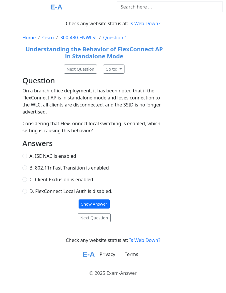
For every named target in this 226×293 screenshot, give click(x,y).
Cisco (48, 37)
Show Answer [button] (94, 204)
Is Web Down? (144, 23)
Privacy (107, 254)
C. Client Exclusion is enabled (61, 179)
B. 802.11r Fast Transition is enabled (69, 168)
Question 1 (115, 37)
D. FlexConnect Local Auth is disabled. (70, 191)
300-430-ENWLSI (78, 37)
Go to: (112, 69)
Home (29, 37)
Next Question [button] (80, 69)
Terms (131, 254)
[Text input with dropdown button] (169, 6)
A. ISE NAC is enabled (52, 156)
